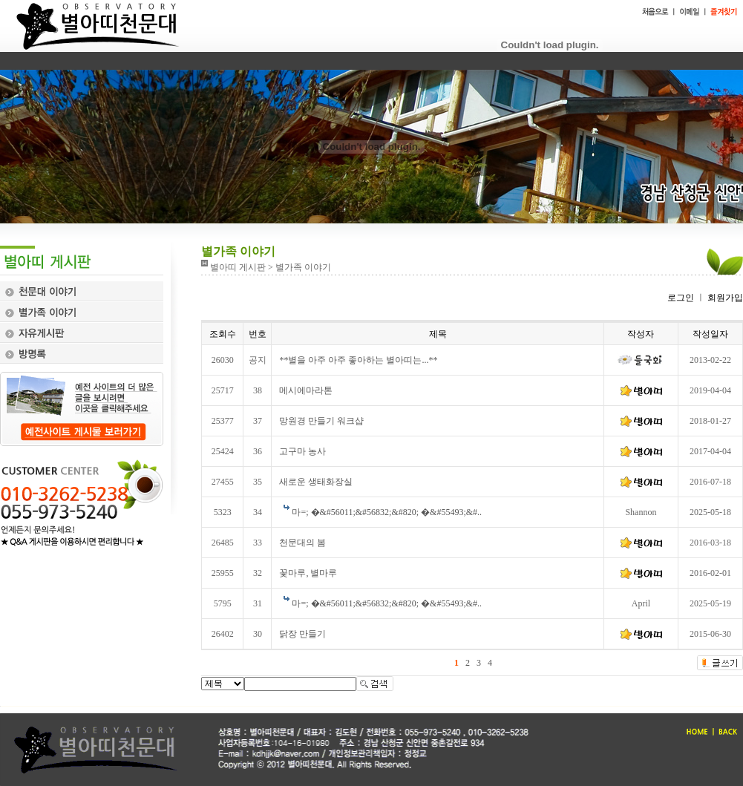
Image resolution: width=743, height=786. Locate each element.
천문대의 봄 (302, 542)
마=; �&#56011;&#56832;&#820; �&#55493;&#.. (387, 512)
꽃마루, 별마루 (308, 573)
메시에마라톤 (306, 390)
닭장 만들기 (302, 634)
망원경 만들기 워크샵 (321, 421)
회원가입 (724, 297)
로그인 (680, 297)
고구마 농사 (302, 451)
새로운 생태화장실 (316, 481)
